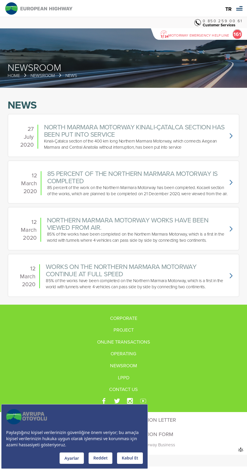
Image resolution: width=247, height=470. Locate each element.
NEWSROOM (43, 75)
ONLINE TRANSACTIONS (123, 342)
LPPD (123, 377)
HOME (14, 75)
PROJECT (124, 330)
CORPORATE (123, 318)
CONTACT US (123, 389)
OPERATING (123, 353)
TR (228, 9)
